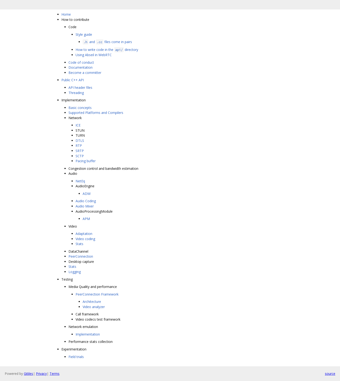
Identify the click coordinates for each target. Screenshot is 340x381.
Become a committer (84, 72)
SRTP (80, 150)
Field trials (76, 356)
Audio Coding (86, 201)
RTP (79, 145)
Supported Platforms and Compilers (95, 112)
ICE (78, 125)
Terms (55, 373)
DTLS (80, 140)
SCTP (80, 156)
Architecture (92, 301)
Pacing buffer (86, 161)
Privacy (41, 373)
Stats (79, 244)
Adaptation (84, 233)
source (330, 373)
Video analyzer (94, 307)
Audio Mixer (85, 206)
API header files (80, 87)
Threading (76, 92)
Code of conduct (81, 62)
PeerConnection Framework (97, 294)
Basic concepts (80, 107)
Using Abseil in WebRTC (94, 55)
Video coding (85, 239)
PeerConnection (80, 256)
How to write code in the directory (107, 49)
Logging (74, 271)
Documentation (80, 67)
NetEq (80, 181)
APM (86, 218)
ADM (86, 193)
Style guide (84, 34)
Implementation (88, 334)
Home (66, 14)
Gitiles (28, 373)
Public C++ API (72, 80)
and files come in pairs (107, 42)
